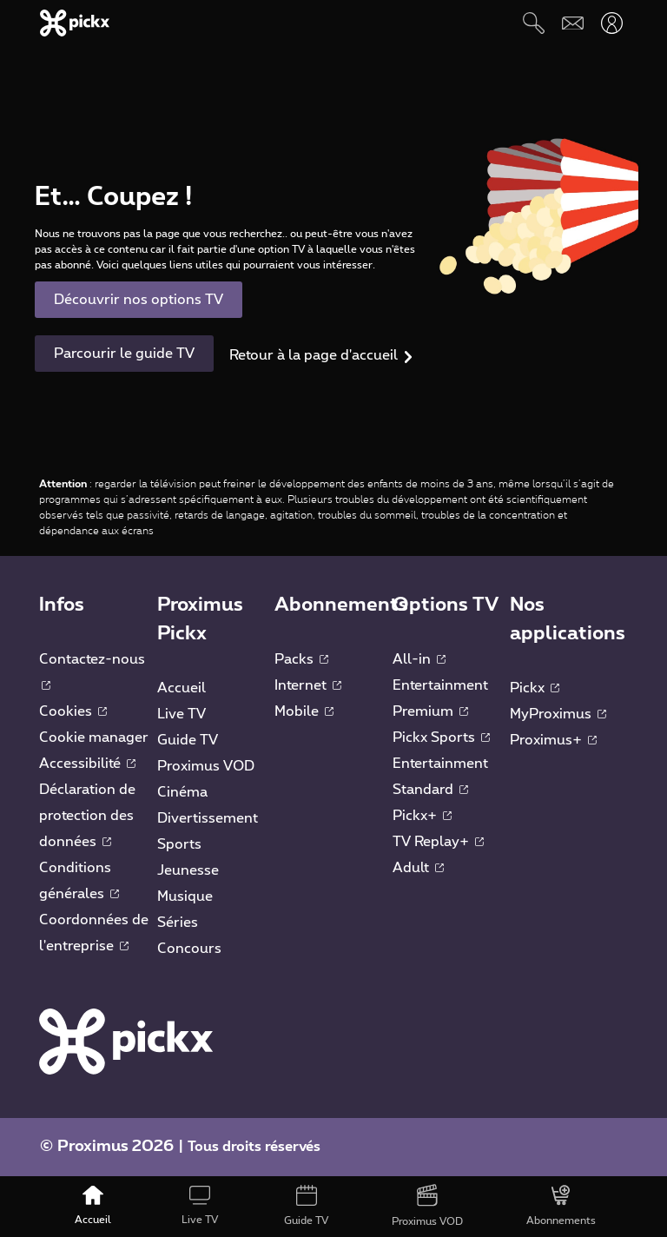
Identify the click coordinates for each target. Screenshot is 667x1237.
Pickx (534, 688)
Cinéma (182, 792)
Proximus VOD (205, 766)
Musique (185, 896)
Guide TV (187, 740)
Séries (177, 922)
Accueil (181, 688)
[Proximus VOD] (427, 1206)
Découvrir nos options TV (138, 300)
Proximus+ (553, 740)
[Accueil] (93, 1206)
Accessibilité (87, 764)
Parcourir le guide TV (124, 354)
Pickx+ (422, 816)
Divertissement (207, 818)
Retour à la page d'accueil (313, 355)
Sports (179, 844)
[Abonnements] (561, 1206)
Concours (189, 949)
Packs (301, 659)
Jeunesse (188, 870)
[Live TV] (199, 1206)
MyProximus (558, 714)
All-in (419, 659)
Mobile (304, 711)
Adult (418, 868)
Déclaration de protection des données (87, 816)
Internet (307, 685)
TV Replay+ (438, 842)
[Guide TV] (306, 1206)
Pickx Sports (441, 737)
